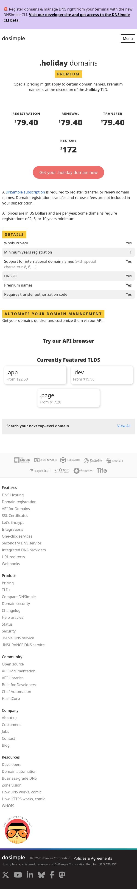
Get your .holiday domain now (68, 172)
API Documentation (19, 671)
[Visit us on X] (5, 875)
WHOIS (8, 805)
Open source (13, 664)
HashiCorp (11, 698)
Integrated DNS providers (24, 549)
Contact (8, 738)
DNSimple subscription (25, 192)
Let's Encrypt (13, 522)
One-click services (17, 536)
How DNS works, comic (21, 792)
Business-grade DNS (19, 778)
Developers (11, 764)
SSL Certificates (15, 515)
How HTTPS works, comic (23, 798)
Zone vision (12, 785)
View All (124, 425)
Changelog (11, 610)
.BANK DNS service (18, 638)
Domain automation (19, 771)
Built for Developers (19, 684)
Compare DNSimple (19, 596)
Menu (128, 38)
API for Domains (16, 508)
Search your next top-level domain (37, 425)
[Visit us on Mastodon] (62, 875)
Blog (6, 745)
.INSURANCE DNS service (23, 644)
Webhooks (11, 563)
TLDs (6, 589)
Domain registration (19, 501)
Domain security (16, 603)
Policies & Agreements (92, 858)
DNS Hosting (13, 494)
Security (9, 631)
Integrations (12, 529)
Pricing (8, 582)
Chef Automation (16, 691)
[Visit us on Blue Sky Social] (41, 875)
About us (9, 717)
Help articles (12, 617)
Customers (11, 724)
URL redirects (13, 556)
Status (7, 624)
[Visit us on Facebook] (52, 875)
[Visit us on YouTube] (18, 875)
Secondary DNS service (21, 543)
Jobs (5, 731)
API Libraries (13, 677)
